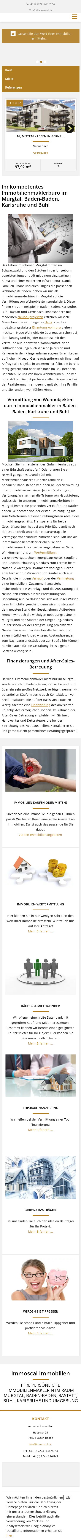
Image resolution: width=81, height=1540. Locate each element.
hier (9, 1535)
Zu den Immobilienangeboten (40, 835)
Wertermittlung (45, 552)
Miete (9, 79)
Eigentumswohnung (46, 327)
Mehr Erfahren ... (40, 931)
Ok (68, 1498)
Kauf (8, 70)
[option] (40, 134)
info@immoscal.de (42, 10)
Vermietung (65, 578)
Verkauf (37, 578)
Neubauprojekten (30, 317)
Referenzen (13, 87)
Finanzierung (40, 705)
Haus (48, 322)
